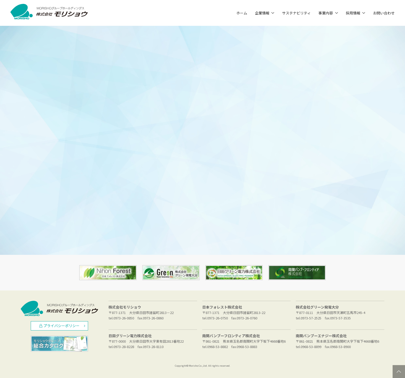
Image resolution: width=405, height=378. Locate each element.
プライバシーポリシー (62, 325)
